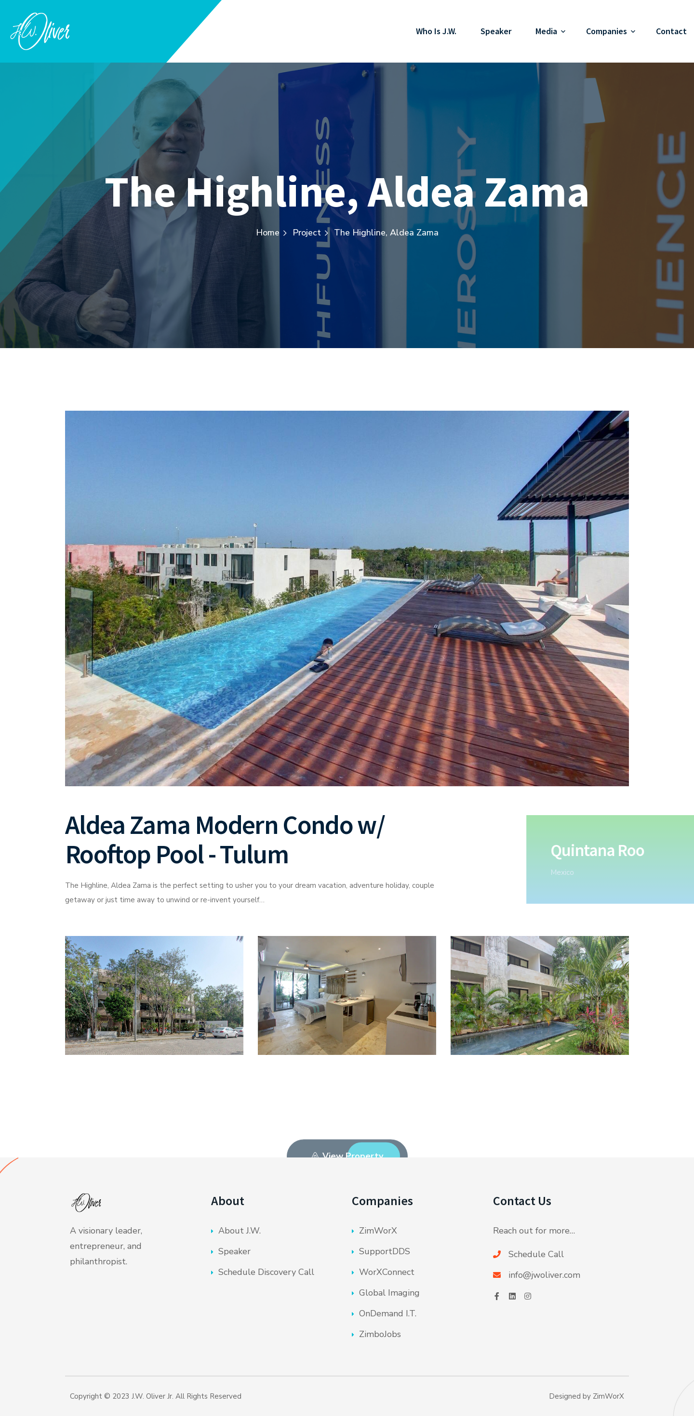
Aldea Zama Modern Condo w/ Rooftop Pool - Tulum (225, 839)
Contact (671, 31)
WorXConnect (386, 1272)
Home (268, 232)
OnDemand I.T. (387, 1313)
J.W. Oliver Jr (152, 1396)
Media (546, 31)
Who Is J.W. (436, 31)
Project (307, 232)
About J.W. (239, 1230)
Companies (606, 31)
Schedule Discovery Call (266, 1272)
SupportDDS (384, 1251)
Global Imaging (389, 1293)
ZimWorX (378, 1230)
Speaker (495, 31)
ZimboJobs (380, 1334)
